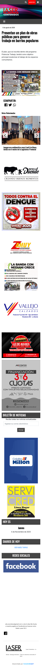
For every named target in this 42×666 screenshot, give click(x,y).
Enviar (21, 430)
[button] (25, 2)
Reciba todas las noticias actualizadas (21, 419)
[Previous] (5, 135)
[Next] (36, 135)
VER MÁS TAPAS (21, 547)
